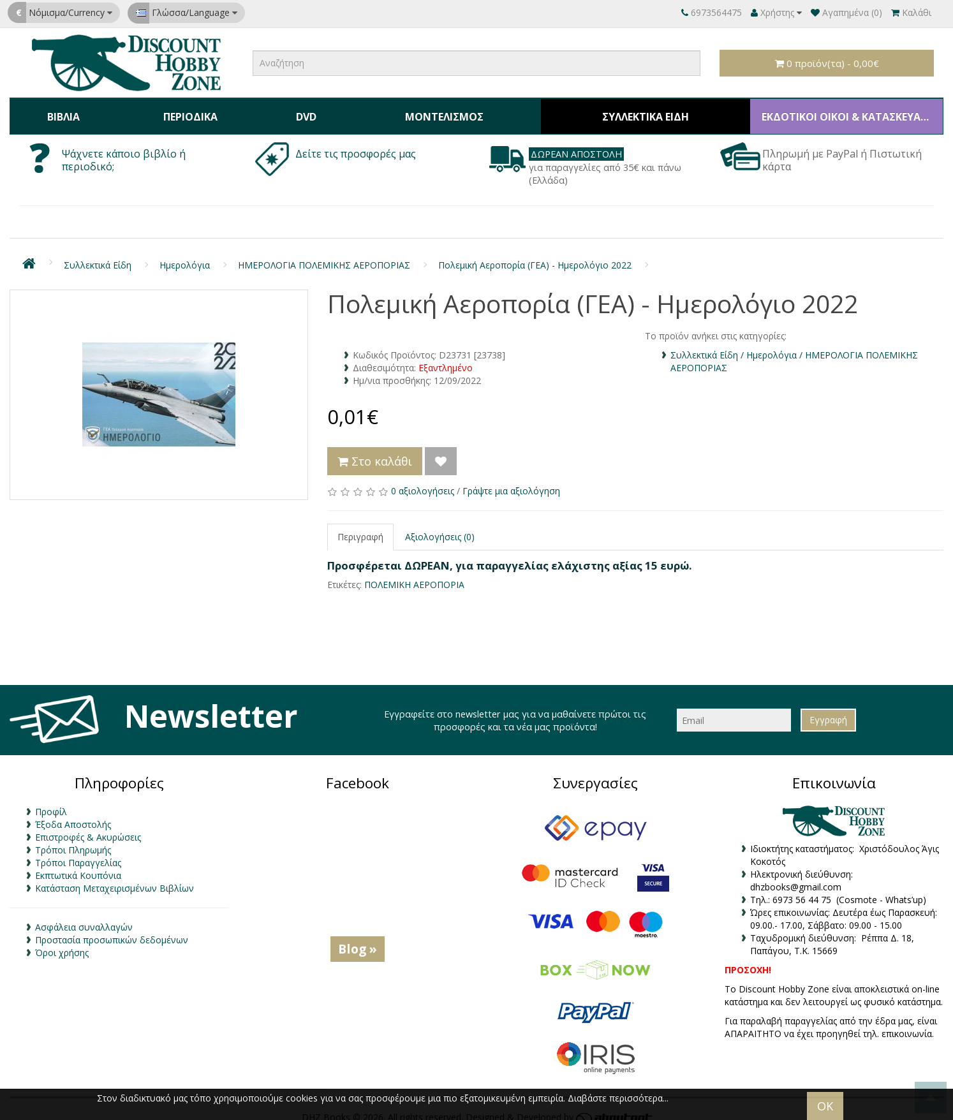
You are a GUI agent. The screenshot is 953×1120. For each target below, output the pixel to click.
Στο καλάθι (374, 451)
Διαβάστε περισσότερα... (618, 1098)
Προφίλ (51, 801)
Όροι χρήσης (62, 942)
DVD (297, 111)
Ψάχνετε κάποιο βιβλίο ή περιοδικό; (124, 149)
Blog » (357, 938)
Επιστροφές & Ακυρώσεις (88, 827)
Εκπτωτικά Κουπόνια (78, 865)
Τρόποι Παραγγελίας (78, 852)
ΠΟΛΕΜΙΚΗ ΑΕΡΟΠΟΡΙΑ (414, 574)
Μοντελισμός (433, 111)
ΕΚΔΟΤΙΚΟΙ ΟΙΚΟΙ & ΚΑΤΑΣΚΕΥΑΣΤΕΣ (842, 111)
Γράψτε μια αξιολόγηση (511, 481)
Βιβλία (61, 111)
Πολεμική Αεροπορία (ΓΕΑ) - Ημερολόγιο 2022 (535, 255)
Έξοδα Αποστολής (73, 814)
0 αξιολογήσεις (422, 481)
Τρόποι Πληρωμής (73, 840)
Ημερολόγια (184, 255)
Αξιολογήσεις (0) (440, 526)
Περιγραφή (360, 526)
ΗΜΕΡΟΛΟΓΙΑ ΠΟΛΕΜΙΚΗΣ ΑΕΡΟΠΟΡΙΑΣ (324, 255)
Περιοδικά (185, 111)
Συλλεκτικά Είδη (635, 111)
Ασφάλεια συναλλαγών (84, 917)
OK (825, 1106)
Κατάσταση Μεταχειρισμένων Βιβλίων (114, 878)
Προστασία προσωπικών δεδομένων (111, 930)
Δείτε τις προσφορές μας (356, 143)
